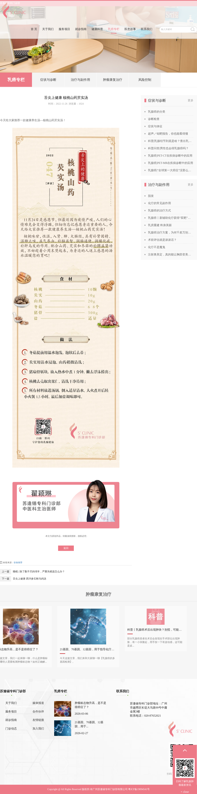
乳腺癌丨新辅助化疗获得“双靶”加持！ (170, 217)
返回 (65, 548)
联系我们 (146, 34)
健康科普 (97, 34)
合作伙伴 (38, 711)
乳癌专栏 (113, 34)
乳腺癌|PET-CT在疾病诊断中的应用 (170, 155)
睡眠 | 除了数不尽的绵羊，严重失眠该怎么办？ (39, 571)
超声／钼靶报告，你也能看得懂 (168, 133)
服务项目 (64, 34)
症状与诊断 (48, 80)
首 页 (34, 34)
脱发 (151, 195)
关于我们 (48, 34)
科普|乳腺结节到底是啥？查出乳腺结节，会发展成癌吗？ (170, 140)
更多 (190, 100)
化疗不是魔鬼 (156, 247)
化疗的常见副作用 (159, 203)
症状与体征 (155, 126)
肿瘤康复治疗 (112, 80)
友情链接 (38, 719)
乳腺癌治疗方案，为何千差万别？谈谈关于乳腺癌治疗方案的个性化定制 (170, 232)
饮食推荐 (18, 562)
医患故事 (130, 34)
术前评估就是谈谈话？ (162, 239)
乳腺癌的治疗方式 (159, 210)
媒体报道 (38, 702)
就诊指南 (81, 34)
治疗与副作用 (80, 80)
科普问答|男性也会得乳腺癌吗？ (168, 148)
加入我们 (38, 728)
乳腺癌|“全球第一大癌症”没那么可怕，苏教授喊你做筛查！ (170, 170)
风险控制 (144, 80)
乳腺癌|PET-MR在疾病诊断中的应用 (170, 162)
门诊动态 (11, 728)
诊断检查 (153, 118)
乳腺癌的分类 (156, 111)
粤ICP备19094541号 (139, 789)
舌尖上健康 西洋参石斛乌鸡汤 (29, 578)
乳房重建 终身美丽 (160, 225)
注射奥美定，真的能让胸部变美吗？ (170, 254)
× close (185, 791)
